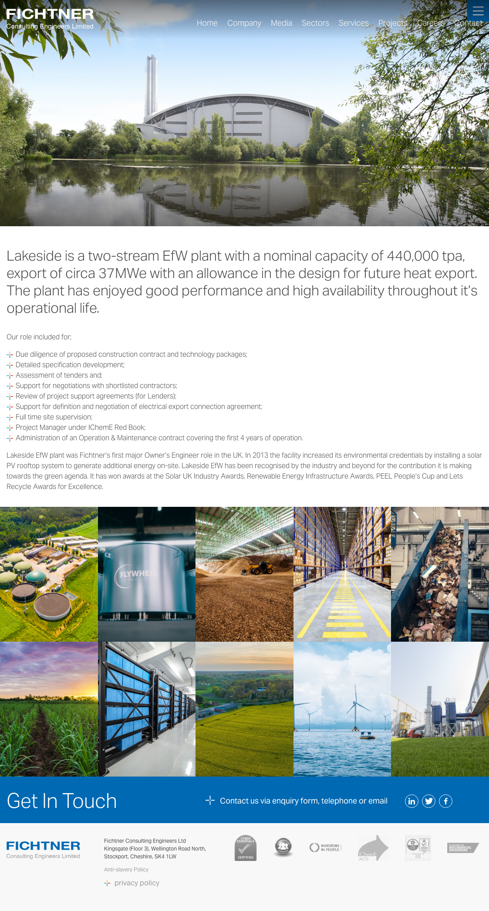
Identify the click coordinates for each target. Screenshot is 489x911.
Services (354, 23)
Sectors (315, 23)
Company (244, 23)
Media (281, 23)
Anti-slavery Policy (127, 869)
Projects (393, 23)
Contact (468, 23)
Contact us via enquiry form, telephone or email (304, 801)
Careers (431, 23)
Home (207, 23)
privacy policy (137, 883)
